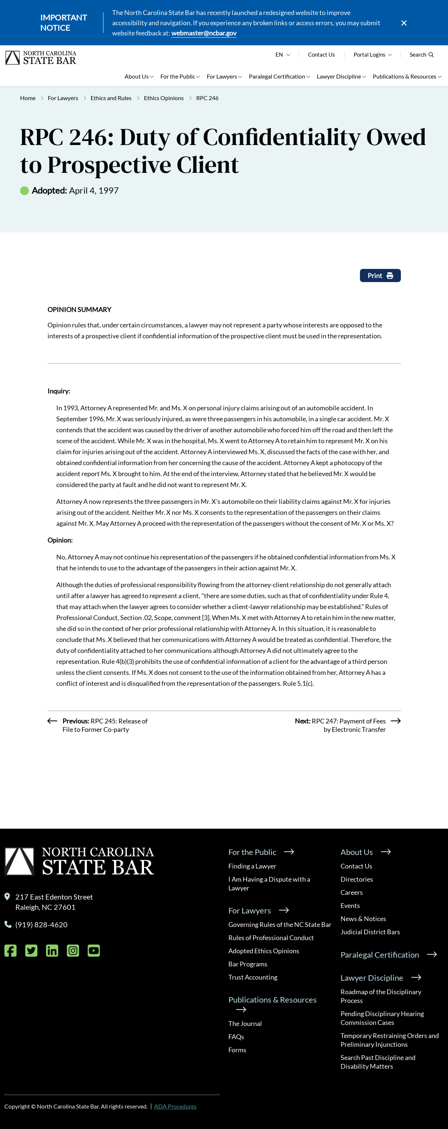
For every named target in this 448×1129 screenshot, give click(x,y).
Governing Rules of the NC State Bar (279, 924)
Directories (357, 879)
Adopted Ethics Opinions (263, 951)
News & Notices (363, 919)
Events (350, 905)
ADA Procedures (175, 1106)
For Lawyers (63, 97)
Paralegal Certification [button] (277, 76)
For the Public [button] (177, 76)
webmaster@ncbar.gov (203, 33)
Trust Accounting (252, 977)
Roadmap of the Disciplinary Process (381, 996)
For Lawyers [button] (222, 76)
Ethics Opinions (164, 97)
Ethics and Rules (111, 97)
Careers (352, 892)
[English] (288, 54)
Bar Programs (247, 964)
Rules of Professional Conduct (271, 938)
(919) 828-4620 (41, 924)
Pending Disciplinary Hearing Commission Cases (382, 1018)
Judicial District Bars (370, 932)
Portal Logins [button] (370, 54)
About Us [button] (137, 76)
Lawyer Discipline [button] (339, 76)
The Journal (245, 1023)
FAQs (236, 1037)
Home (27, 97)
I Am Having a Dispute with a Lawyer (269, 883)
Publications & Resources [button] (404, 76)
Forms (237, 1050)
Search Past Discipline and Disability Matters (378, 1061)
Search (422, 54)
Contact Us (321, 54)
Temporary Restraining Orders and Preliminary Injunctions (390, 1039)
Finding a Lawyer (252, 866)
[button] (390, 54)
